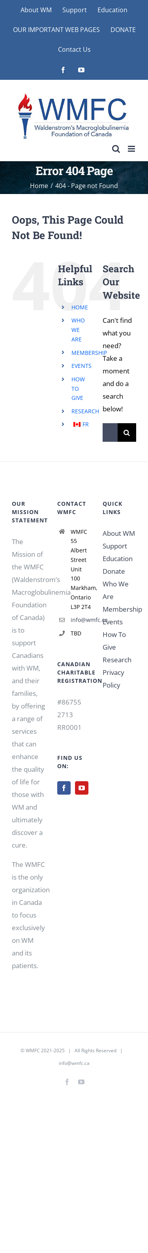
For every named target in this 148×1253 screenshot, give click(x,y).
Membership (122, 609)
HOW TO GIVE (78, 388)
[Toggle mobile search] (116, 149)
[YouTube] (81, 788)
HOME (79, 307)
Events (113, 621)
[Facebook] (64, 788)
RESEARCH (85, 411)
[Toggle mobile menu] (132, 149)
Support (115, 545)
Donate (114, 571)
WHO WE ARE (78, 330)
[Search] (127, 432)
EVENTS (81, 365)
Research (117, 659)
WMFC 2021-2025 (45, 1050)
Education (118, 558)
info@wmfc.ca (81, 620)
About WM (119, 533)
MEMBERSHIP (89, 352)
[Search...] (110, 432)
